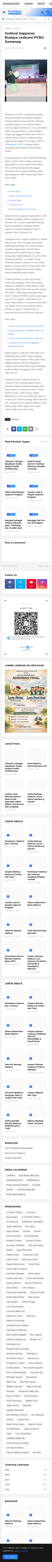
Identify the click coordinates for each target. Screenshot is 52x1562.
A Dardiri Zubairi (15, 1212)
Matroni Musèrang (15, 1320)
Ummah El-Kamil (15, 1448)
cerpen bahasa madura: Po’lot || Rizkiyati (35, 1067)
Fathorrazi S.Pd (30, 1255)
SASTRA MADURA (26, 1189)
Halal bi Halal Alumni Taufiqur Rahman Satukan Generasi (36, 465)
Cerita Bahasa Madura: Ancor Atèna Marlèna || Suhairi (35, 798)
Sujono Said (23, 1419)
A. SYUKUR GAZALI (31, 1217)
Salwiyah (27, 1405)
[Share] (45, 48)
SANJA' (10, 1189)
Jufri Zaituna (28, 1287)
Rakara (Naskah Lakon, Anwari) (35, 1122)
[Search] (48, 12)
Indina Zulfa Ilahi (14, 1278)
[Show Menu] (4, 12)
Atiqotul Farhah (14, 1240)
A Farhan (31, 1212)
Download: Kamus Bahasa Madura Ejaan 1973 (14, 958)
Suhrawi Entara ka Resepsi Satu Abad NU (26, 326)
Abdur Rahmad (14, 1226)
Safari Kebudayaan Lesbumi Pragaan (14, 493)
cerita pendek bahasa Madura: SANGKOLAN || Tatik (13, 1125)
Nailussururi (33, 1358)
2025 (26, 1475)
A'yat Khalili (12, 1217)
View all (43, 442)
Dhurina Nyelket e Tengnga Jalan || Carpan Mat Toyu (14, 1095)
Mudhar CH (35, 1339)
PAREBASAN (33, 1180)
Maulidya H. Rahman (16, 1330)
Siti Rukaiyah (37, 1415)
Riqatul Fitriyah (33, 1386)
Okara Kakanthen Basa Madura (36, 903)
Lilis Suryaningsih (15, 1306)
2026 (26, 1470)
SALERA (36, 1185)
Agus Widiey (13, 1231)
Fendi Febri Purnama (17, 1269)
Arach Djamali (14, 1236)
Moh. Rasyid (36, 1335)
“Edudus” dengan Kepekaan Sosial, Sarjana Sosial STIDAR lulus (14, 465)
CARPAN (28, 4)
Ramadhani (31, 1377)
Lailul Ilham (12, 1302)
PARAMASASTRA (11, 4)
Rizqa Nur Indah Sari (28, 1391)
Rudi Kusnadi (31, 1396)
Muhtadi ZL (32, 1353)
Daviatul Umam (33, 1240)
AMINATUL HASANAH (32, 1222)
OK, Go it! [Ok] (10, 1557)
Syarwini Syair (35, 1424)
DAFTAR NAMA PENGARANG (19, 1148)
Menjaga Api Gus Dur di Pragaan (36, 521)
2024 (26, 1480)
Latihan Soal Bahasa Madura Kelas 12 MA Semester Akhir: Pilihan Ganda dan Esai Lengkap (14, 800)
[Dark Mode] (42, 12)
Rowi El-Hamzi (14, 1396)
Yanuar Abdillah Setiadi (18, 1452)
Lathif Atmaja (28, 1302)
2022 (26, 1489)
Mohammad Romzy (16, 1339)
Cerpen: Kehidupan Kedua (20, 196)
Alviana (26, 1231)
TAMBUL (17, 29)
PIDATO (41, 4)
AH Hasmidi (12, 1222)
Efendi (10, 1250)
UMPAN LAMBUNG (16, 1438)
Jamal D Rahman (33, 1283)
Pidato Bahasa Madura (17, 1185)
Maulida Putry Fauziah (17, 1325)
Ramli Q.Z (11, 1382)
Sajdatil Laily (32, 1400)
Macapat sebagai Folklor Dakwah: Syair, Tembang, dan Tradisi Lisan (13, 524)
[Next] (48, 19)
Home (8, 29)
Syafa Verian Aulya (15, 1424)
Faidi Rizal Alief (24, 1250)
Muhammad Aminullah (18, 1349)
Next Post (43, 566)
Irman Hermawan (35, 1278)
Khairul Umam (37, 1292)
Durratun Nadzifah (16, 1245)
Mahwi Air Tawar (15, 1316)
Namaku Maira (15, 200)
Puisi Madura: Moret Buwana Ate (37, 764)
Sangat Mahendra (15, 1410)
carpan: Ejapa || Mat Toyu (35, 1093)
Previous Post (10, 566)
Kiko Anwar (34, 1297)
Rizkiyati (11, 1391)
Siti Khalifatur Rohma (17, 1415)
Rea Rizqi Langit (28, 1382)
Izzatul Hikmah (14, 1283)
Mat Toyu (31, 1316)
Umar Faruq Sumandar (18, 1443)
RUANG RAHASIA (13, 1158)
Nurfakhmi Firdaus (16, 1363)
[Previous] (45, 19)
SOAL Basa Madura (16, 1194)
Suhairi (10, 1419)
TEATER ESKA (13, 1429)
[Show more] (36, 428)
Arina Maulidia (31, 1236)
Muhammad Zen (15, 1353)
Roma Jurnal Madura (15, 1153)
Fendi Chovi (34, 1264)
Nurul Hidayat (35, 1363)
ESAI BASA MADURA (29, 1175)
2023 (26, 1484)
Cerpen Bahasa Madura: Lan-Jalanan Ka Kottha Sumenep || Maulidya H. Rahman (36, 962)
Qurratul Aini (36, 1372)
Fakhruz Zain (13, 1255)
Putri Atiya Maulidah (16, 1372)
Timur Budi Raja (23, 1433)
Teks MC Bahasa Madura (13, 931)
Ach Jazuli (30, 1226)
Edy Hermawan (36, 1245)
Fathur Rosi (12, 1259)
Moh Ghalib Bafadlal (16, 1335)
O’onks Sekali (13, 1367)
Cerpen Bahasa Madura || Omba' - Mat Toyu (14, 874)
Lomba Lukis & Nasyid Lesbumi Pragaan (35, 494)
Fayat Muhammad (15, 1264)
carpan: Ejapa (15, 191)
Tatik (9, 1433)
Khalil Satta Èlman (15, 1297)
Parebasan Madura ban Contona (20, 19)
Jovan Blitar (12, 1287)
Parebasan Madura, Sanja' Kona (22, 209)
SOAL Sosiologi (14, 1400)
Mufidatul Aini (13, 1344)
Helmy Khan (34, 1273)
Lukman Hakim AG (16, 1311)
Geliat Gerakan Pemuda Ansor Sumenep (26, 338)
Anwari (37, 1231)
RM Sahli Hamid (14, 1377)
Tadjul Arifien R (31, 1429)
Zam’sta (37, 1452)
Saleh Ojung (13, 1405)
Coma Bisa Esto (16, 205)
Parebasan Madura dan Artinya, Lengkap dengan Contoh (37, 876)
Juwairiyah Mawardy (16, 1292)
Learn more (19, 1551)
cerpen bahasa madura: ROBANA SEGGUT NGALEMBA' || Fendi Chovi (36, 1036)
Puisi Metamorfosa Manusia (36, 931)
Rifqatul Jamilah (14, 1386)
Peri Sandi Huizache (33, 1367)
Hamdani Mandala (15, 1273)
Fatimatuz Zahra (30, 1259)
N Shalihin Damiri (15, 1358)
